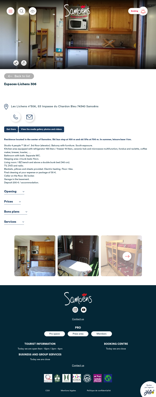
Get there (11, 129)
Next (127, 256)
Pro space (54, 334)
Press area (78, 334)
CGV (47, 391)
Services (14, 221)
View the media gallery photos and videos (41, 129)
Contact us (78, 365)
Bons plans (15, 211)
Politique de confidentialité (99, 391)
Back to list (19, 76)
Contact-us (78, 319)
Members (102, 334)
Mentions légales (68, 391)
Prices (12, 201)
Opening (14, 191)
